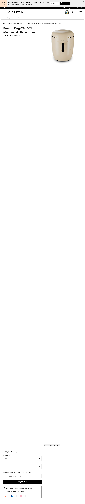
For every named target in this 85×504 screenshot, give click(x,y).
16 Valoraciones (16, 35)
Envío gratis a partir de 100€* (74, 7)
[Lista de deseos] (76, 12)
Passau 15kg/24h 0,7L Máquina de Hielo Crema (50, 23)
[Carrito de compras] (80, 12)
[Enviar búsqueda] (2, 18)
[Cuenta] (72, 12)
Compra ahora (63, 3)
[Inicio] (5, 23)
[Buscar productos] (42, 18)
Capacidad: (6, 455)
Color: (5, 463)
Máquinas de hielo (30, 23)
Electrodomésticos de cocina (15, 23)
